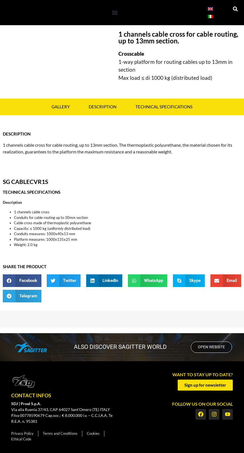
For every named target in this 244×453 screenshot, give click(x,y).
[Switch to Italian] (210, 16)
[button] (114, 12)
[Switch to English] (210, 9)
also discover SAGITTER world (119, 347)
